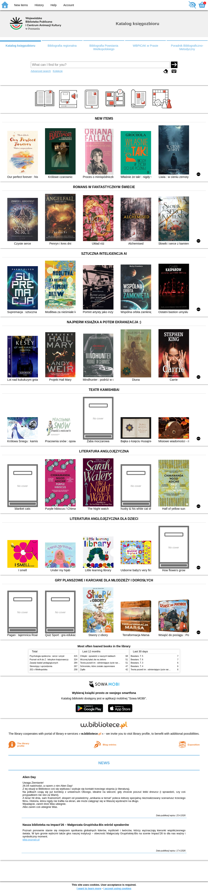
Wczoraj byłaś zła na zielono (93, 659)
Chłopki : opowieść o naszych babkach (98, 656)
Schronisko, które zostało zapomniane (97, 666)
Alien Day (29, 777)
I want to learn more (89, 888)
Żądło (82, 669)
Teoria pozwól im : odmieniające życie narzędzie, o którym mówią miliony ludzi (115, 663)
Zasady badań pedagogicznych (44, 663)
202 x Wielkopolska (38, 669)
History (39, 5)
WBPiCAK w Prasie (145, 45)
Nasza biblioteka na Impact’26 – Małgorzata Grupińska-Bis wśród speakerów (76, 824)
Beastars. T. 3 (137, 663)
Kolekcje (58, 71)
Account (68, 5)
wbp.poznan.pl (31, 839)
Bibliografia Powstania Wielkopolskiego (103, 47)
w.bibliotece (91, 733)
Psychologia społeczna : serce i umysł (47, 656)
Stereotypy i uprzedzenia (41, 666)
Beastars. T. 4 (137, 666)
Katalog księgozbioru (20, 45)
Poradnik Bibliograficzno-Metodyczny (187, 47)
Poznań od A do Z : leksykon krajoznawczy (49, 659)
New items (21, 5)
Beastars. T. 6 (137, 659)
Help (54, 5)
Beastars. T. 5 (137, 656)
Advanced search (41, 71)
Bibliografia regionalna (62, 45)
